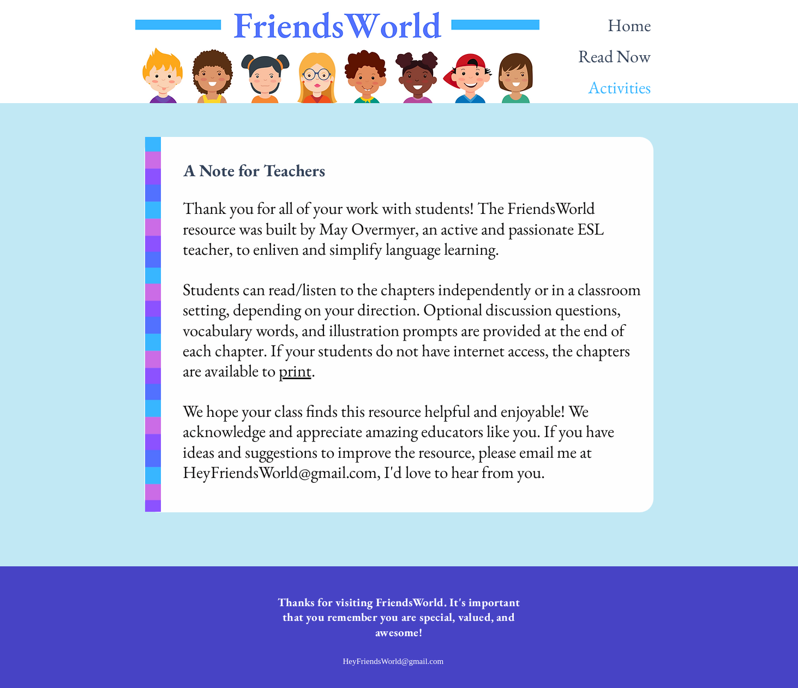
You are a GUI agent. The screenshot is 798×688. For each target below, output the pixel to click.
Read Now (614, 56)
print (295, 370)
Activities (619, 87)
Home (629, 25)
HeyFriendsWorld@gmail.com (280, 472)
